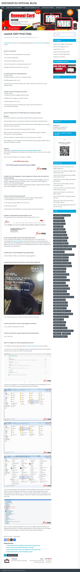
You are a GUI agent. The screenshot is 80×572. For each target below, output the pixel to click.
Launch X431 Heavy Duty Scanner (61, 52)
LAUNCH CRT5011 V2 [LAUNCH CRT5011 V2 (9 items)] (59, 223)
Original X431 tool (61, 7)
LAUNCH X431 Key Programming (14, 7)
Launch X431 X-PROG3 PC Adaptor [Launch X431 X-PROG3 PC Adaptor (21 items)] (63, 330)
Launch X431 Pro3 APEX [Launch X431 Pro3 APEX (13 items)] (61, 285)
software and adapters (17, 241)
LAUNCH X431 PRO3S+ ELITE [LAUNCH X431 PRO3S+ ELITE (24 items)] (61, 294)
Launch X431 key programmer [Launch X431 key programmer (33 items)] (62, 266)
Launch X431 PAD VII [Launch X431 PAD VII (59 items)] (60, 277)
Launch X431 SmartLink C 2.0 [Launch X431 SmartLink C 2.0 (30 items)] (62, 311)
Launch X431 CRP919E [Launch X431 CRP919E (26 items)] (60, 235)
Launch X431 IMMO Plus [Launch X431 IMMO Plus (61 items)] (61, 260)
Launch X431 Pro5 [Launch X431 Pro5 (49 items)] (59, 299)
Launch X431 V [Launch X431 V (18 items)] (58, 319)
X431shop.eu (7, 43)
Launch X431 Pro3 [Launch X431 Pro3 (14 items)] (59, 283)
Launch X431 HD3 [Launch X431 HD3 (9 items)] (59, 252)
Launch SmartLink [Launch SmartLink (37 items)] (59, 232)
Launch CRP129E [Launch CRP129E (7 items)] (58, 218)
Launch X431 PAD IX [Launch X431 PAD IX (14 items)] (59, 268)
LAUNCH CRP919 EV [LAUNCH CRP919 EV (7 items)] (59, 221)
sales (18, 37)
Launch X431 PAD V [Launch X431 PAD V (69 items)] (59, 271)
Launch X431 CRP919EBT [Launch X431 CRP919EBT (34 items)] (61, 237)
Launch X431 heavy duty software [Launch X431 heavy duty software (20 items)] (64, 254)
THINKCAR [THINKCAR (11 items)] (57, 333)
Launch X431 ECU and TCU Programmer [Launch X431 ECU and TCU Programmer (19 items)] (65, 246)
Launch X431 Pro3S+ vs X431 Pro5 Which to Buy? (20, 551)
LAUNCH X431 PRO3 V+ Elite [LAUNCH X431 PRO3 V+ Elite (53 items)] (61, 288)
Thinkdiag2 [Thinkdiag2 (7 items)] (66, 333)
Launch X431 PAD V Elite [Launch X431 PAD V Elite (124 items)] (61, 274)
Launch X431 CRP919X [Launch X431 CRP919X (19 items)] (60, 240)
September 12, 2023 (10, 37)
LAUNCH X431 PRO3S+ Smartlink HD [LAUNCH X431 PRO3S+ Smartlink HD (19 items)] (63, 297)
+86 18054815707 (63, 127)
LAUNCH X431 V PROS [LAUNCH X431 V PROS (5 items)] (59, 322)
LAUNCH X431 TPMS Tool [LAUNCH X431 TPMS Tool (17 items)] (61, 316)
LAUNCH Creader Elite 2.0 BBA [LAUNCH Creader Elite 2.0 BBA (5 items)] (62, 215)
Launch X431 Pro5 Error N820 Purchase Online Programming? (23, 545)
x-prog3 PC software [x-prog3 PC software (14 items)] (60, 336)
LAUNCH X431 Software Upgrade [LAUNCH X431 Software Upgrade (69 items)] (63, 314)
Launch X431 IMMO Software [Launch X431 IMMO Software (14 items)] (62, 263)
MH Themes (22, 570)
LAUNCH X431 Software (48, 7)
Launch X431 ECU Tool (58, 49)
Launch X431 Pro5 (40, 43)
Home (2, 7)
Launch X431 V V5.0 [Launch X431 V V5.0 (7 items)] (59, 325)
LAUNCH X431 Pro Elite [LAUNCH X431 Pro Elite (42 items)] (60, 305)
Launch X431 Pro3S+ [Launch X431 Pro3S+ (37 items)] (60, 291)
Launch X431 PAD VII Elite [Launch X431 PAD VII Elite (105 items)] (61, 280)
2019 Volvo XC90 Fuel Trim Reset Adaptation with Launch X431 (24, 549)
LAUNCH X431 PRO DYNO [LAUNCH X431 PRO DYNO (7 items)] (60, 302)
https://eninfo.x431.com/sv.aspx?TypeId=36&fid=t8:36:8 (26, 150)
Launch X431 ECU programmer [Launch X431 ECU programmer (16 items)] (62, 249)
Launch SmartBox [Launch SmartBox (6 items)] (59, 229)
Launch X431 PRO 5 (33, 346)
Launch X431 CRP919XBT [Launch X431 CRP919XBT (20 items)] (61, 243)
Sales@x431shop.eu (61, 129)
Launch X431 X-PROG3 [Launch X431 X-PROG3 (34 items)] (60, 328)
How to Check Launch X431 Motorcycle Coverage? (20, 547)
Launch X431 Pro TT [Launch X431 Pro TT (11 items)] (60, 308)
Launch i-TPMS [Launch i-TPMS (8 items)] (58, 226)
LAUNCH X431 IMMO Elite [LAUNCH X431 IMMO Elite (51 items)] (61, 257)
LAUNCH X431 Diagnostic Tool (32, 7)
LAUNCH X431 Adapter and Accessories (63, 44)
